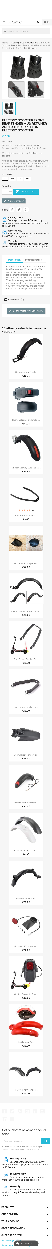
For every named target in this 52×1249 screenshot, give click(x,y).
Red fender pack (26, 1042)
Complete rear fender (26, 372)
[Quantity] (5, 192)
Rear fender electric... (26, 898)
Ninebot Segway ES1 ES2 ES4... (26, 467)
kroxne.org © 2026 (11, 1240)
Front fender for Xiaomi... (26, 850)
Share (12, 209)
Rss (20, 1111)
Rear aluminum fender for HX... (26, 611)
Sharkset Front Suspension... (26, 563)
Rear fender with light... (26, 802)
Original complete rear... (26, 994)
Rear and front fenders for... (26, 420)
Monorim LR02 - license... (26, 946)
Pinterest (26, 209)
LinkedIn (4, 1119)
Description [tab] (14, 259)
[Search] (26, 31)
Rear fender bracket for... (26, 659)
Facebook (4, 1111)
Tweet (19, 209)
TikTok (12, 1119)
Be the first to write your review (26, 310)
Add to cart (26, 191)
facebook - (7, 1245)
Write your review (13, 201)
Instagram (42, 1111)
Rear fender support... (26, 515)
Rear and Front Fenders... (26, 1090)
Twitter (12, 1111)
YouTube (27, 1111)
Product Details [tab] (33, 259)
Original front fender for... (26, 755)
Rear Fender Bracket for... (26, 707)
